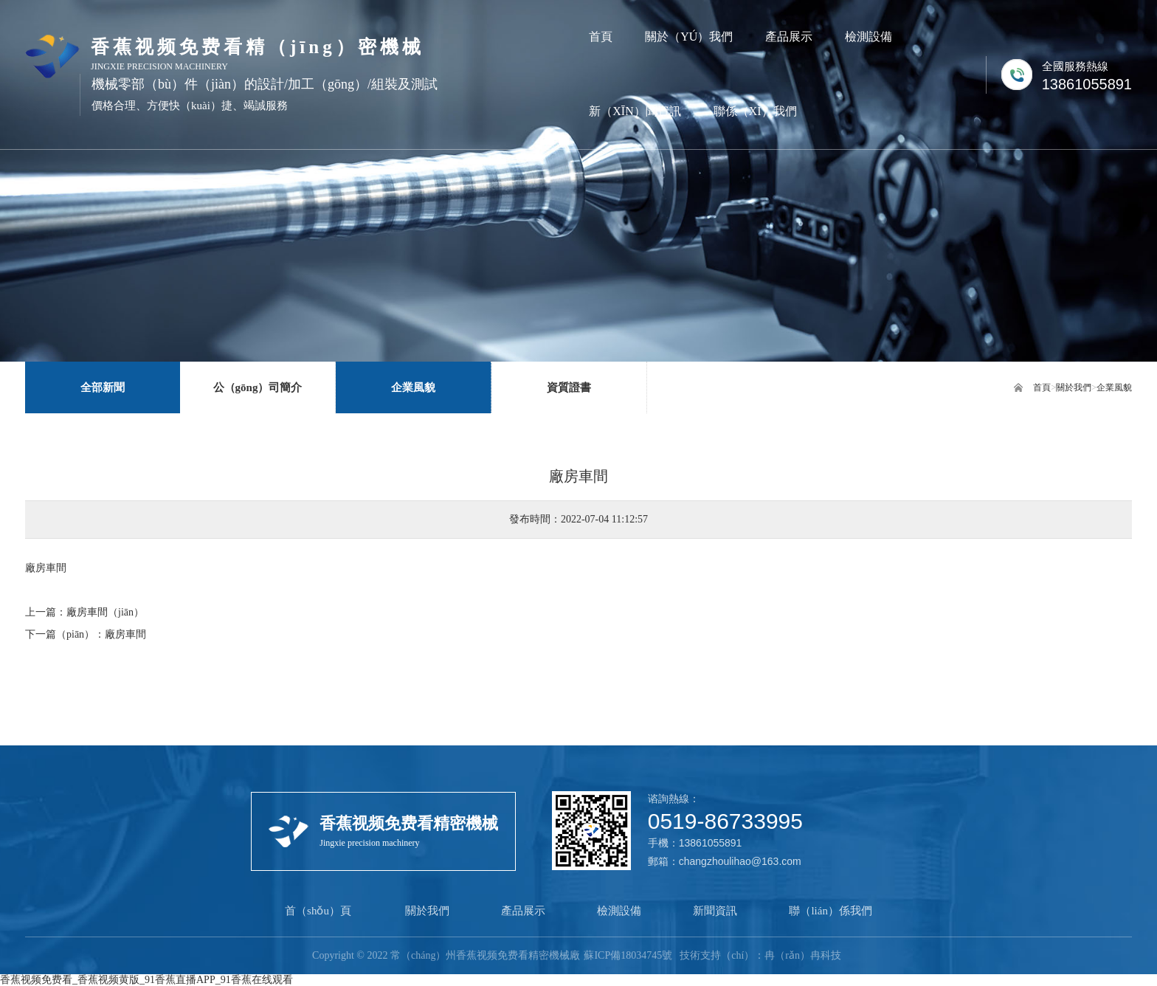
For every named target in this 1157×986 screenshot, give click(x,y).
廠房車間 (125, 634)
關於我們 (1073, 387)
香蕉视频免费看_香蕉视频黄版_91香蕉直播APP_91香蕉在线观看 (146, 979)
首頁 (1042, 387)
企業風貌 (1114, 387)
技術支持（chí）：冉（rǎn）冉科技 (760, 955)
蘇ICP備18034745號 (628, 955)
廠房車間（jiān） (105, 612)
